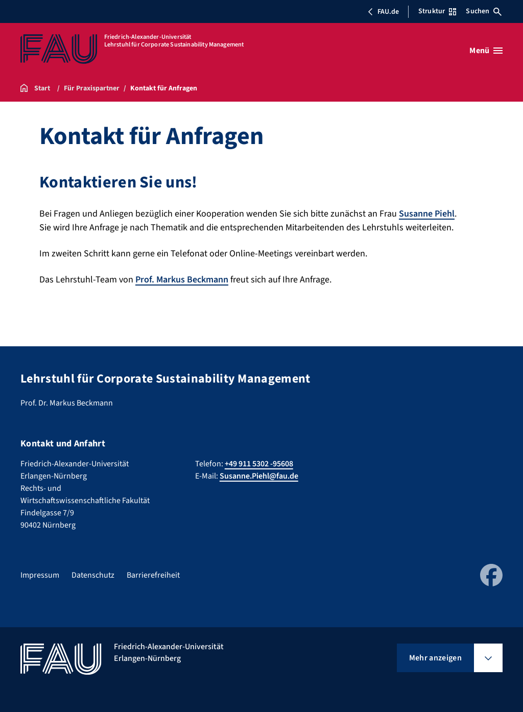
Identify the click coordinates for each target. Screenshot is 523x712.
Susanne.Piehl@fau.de (259, 476)
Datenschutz (93, 575)
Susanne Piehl (427, 213)
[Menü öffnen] (486, 50)
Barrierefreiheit (153, 575)
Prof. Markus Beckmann (181, 279)
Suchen (484, 11)
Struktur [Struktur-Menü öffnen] (437, 11)
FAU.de (383, 12)
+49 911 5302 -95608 (259, 463)
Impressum (39, 575)
